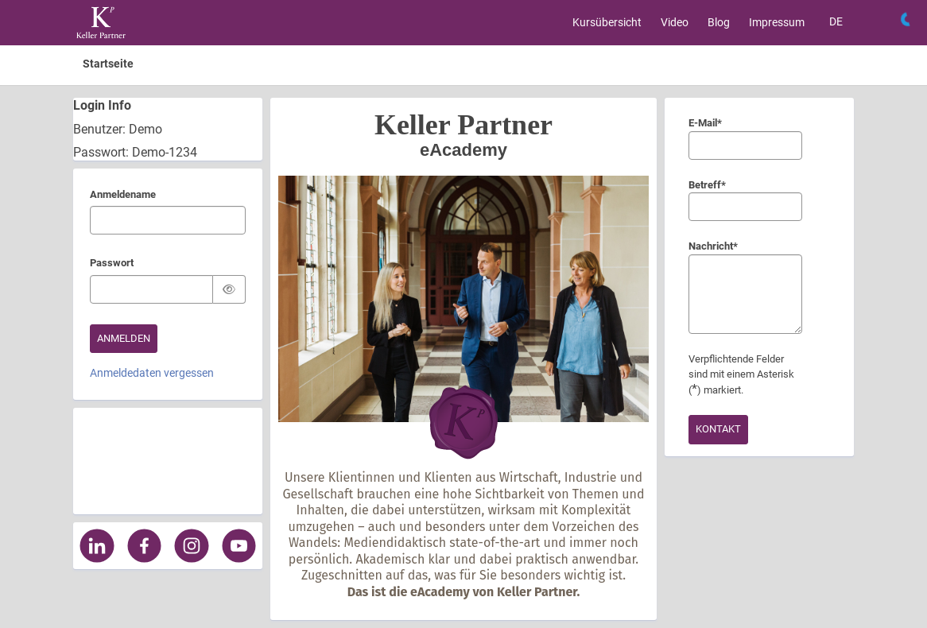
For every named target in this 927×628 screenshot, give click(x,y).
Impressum (777, 22)
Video (674, 22)
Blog (719, 22)
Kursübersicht (607, 22)
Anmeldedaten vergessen (152, 372)
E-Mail (705, 124)
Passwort (112, 264)
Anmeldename (123, 195)
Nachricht (710, 247)
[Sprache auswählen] (836, 22)
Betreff (707, 186)
